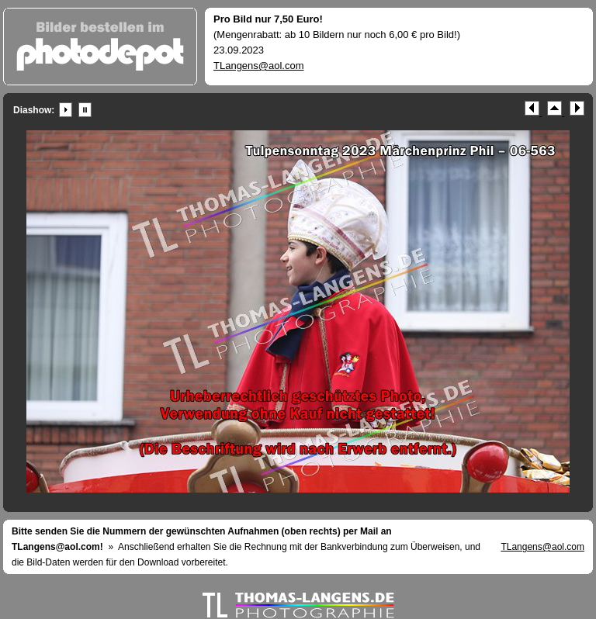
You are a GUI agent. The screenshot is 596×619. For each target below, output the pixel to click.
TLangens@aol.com (258, 65)
